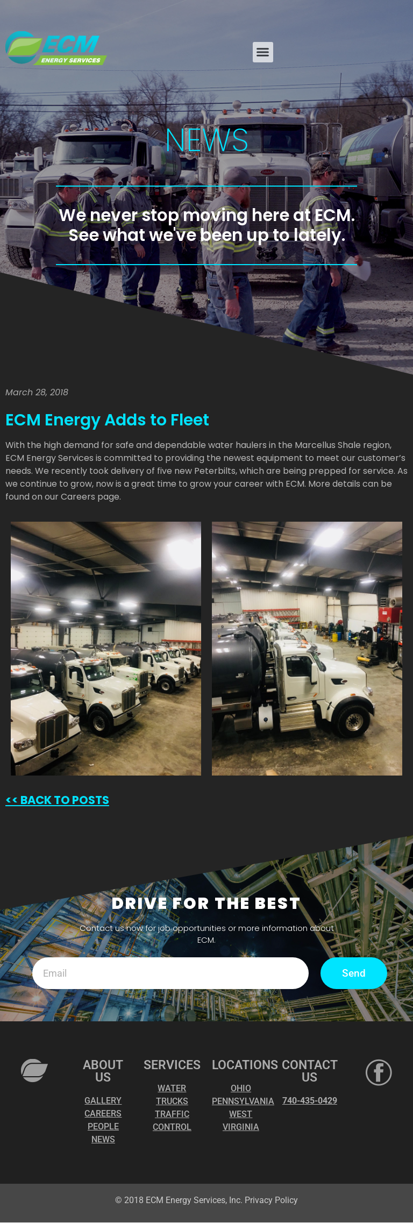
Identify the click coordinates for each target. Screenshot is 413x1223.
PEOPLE (103, 1127)
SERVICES (172, 1065)
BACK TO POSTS (63, 800)
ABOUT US (103, 1071)
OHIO (241, 1089)
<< (11, 800)
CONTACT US (310, 1071)
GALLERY (103, 1101)
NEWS (103, 1140)
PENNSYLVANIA (243, 1102)
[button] (263, 52)
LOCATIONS (245, 1065)
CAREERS (103, 1114)
